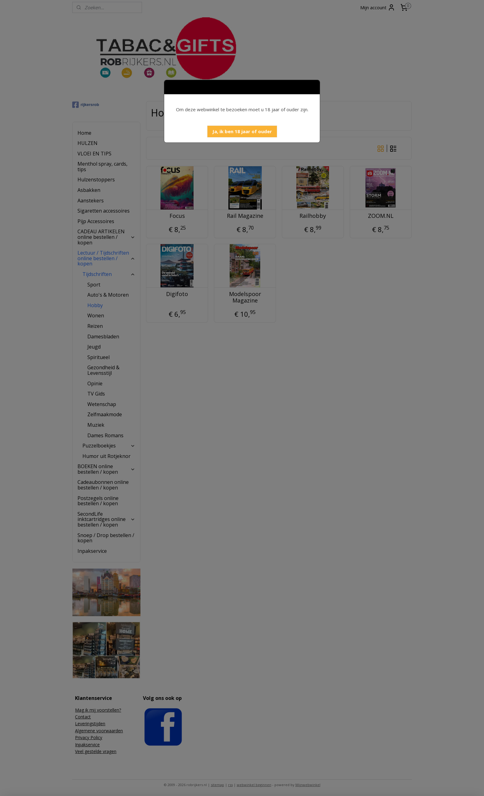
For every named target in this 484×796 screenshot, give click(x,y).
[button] (242, 131)
